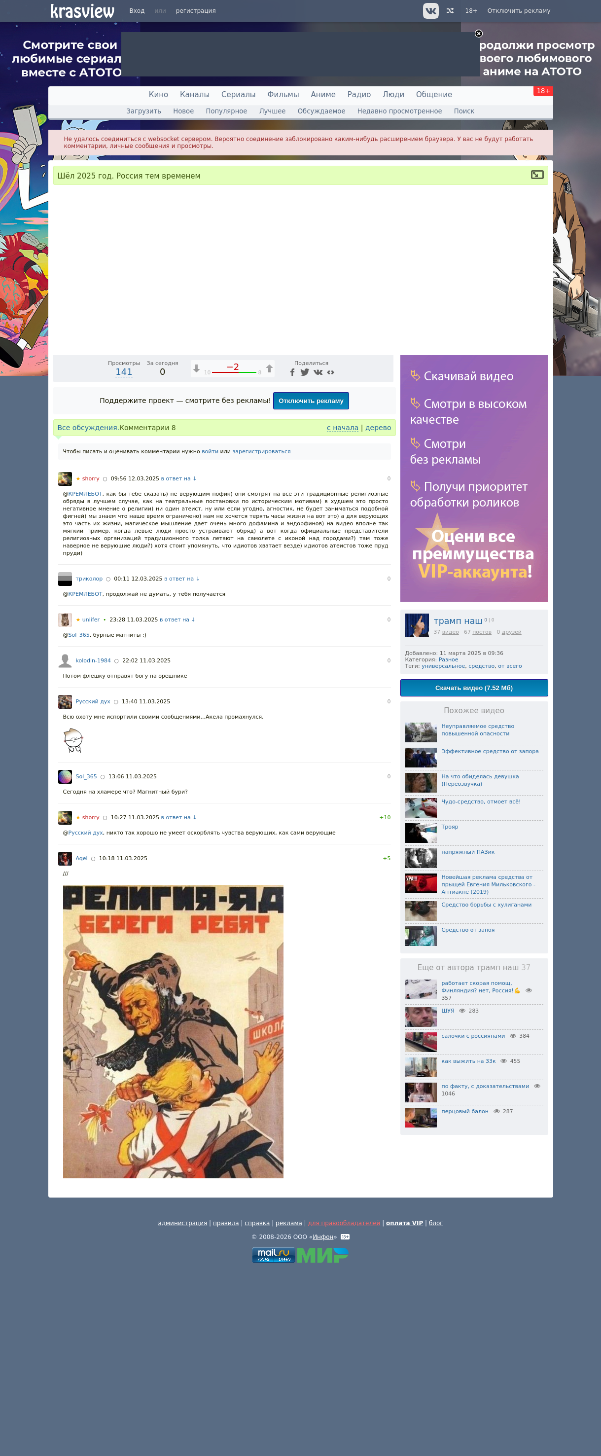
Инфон (323, 1422)
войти (210, 636)
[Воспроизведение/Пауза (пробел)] (61, 531)
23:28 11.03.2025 (133, 804)
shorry (88, 663)
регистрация (196, 10)
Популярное (226, 111)
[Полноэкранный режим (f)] (384, 531)
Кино (158, 94)
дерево (378, 613)
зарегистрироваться (261, 636)
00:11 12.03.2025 (138, 764)
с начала (342, 613)
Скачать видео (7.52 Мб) (474, 688)
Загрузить (143, 111)
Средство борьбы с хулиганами (487, 905)
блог (436, 1408)
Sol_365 (79, 820)
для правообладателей (344, 1408)
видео (450, 632)
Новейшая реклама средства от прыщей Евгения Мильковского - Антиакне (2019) (488, 884)
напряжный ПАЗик (468, 852)
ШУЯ (448, 1011)
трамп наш (458, 621)
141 (123, 556)
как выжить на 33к (469, 1061)
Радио (359, 94)
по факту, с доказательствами (486, 1086)
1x (322, 531)
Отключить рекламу (519, 10)
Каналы (195, 94)
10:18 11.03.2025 (123, 1043)
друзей (512, 632)
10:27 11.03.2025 (135, 1002)
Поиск (464, 111)
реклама (289, 1408)
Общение (434, 94)
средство (481, 666)
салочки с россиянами (473, 1036)
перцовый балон (465, 1111)
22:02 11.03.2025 (146, 845)
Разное (449, 659)
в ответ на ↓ (179, 663)
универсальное (443, 666)
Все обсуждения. (89, 613)
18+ (471, 10)
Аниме (323, 94)
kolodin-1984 (93, 845)
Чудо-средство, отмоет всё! (481, 802)
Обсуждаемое (322, 111)
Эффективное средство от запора (490, 751)
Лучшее (272, 111)
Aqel (82, 1043)
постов (482, 632)
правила (226, 1408)
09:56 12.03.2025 (135, 663)
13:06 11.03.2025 (132, 961)
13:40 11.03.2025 (146, 886)
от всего (510, 666)
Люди (393, 94)
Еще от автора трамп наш (474, 967)
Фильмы (283, 94)
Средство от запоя (468, 930)
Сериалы (238, 94)
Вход (137, 10)
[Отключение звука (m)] (339, 531)
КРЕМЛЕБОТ (86, 679)
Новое (183, 111)
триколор (89, 764)
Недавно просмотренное (399, 111)
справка (257, 1408)
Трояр (450, 827)
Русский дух (93, 886)
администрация (182, 1408)
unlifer (88, 804)
